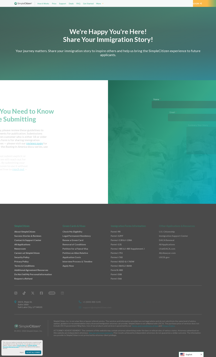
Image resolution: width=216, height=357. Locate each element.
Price (54, 3)
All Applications (22, 244)
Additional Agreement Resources (31, 270)
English (186, 354)
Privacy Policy (21, 345)
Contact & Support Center (27, 240)
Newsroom (20, 248)
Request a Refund (23, 278)
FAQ (78, 3)
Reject (22, 352)
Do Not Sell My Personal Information (33, 274)
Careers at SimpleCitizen (27, 253)
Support (62, 3)
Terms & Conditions (24, 265)
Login (197, 3)
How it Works (43, 3)
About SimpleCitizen (24, 231)
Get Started (88, 3)
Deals (71, 3)
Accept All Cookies (33, 352)
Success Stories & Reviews (27, 236)
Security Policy (21, 257)
